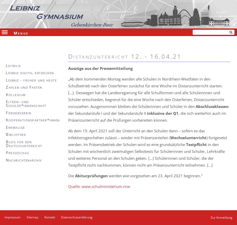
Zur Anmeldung (221, 217)
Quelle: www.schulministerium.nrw (99, 186)
